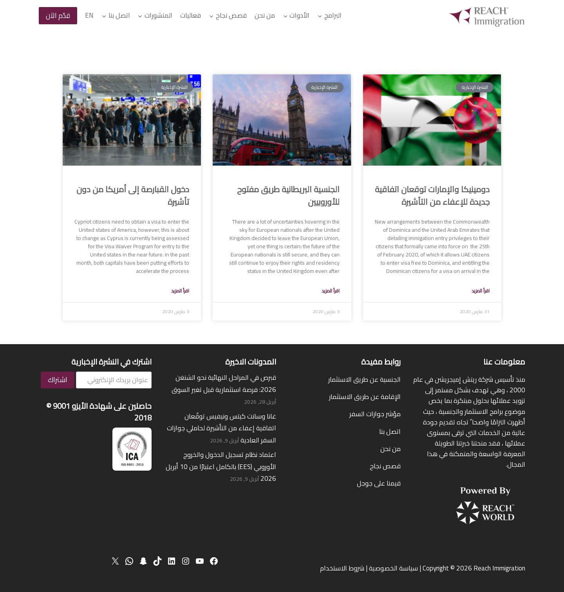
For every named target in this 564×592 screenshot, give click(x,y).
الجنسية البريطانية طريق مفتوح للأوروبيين (288, 195)
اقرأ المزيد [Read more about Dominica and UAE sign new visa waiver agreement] (481, 290)
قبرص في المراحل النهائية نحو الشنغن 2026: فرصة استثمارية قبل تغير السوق (224, 383)
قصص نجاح (385, 466)
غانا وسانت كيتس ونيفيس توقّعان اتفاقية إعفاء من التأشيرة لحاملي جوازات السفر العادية (221, 428)
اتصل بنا (390, 431)
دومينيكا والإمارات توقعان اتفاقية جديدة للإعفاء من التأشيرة (432, 195)
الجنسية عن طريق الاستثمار (364, 379)
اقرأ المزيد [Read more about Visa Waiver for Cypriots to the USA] (180, 290)
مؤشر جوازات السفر (375, 414)
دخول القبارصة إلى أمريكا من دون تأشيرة (132, 195)
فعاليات (190, 15)
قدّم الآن (58, 15)
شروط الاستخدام (342, 568)
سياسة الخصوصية (393, 568)
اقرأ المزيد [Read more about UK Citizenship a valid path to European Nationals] (331, 290)
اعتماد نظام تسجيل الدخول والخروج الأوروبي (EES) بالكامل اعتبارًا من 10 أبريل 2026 (221, 466)
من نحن (265, 15)
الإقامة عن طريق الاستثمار (365, 396)
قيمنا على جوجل (379, 483)
